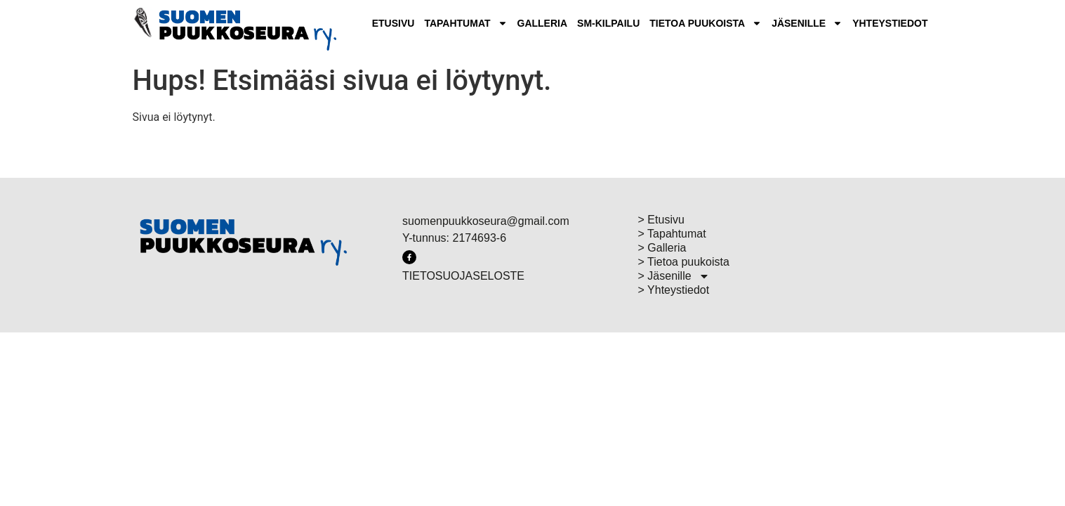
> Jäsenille (674, 276)
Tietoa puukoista (705, 23)
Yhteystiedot (889, 23)
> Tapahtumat (672, 234)
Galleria (542, 23)
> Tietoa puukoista (683, 262)
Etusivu (393, 23)
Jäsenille (807, 23)
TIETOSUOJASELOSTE (463, 276)
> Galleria (662, 248)
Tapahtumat (465, 23)
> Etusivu (661, 220)
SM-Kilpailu (608, 23)
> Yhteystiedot (674, 290)
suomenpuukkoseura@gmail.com (485, 221)
